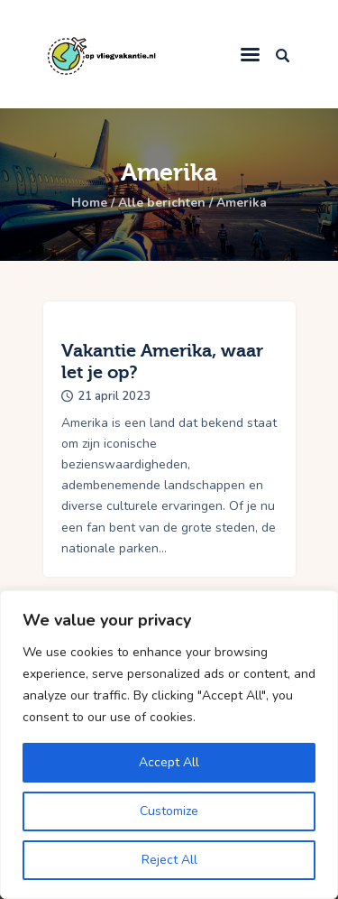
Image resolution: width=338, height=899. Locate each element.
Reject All (169, 859)
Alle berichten (162, 202)
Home (89, 203)
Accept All (169, 762)
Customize (169, 811)
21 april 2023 (114, 396)
